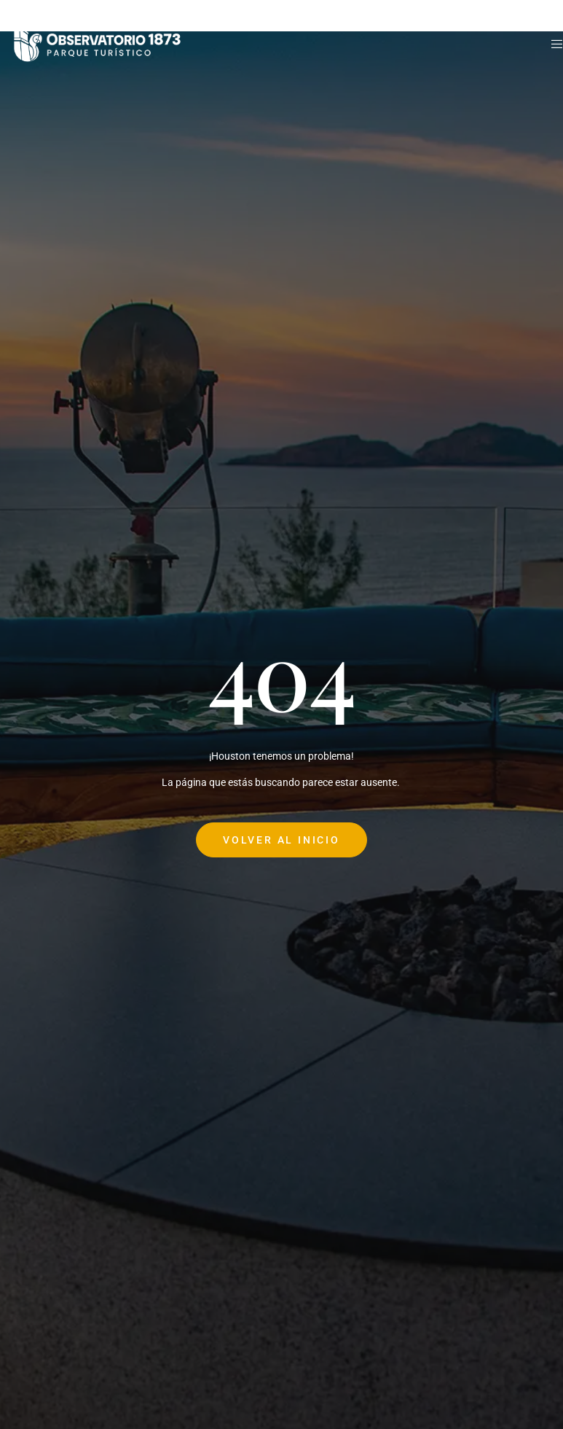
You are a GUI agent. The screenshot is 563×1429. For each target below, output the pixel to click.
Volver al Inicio (281, 840)
